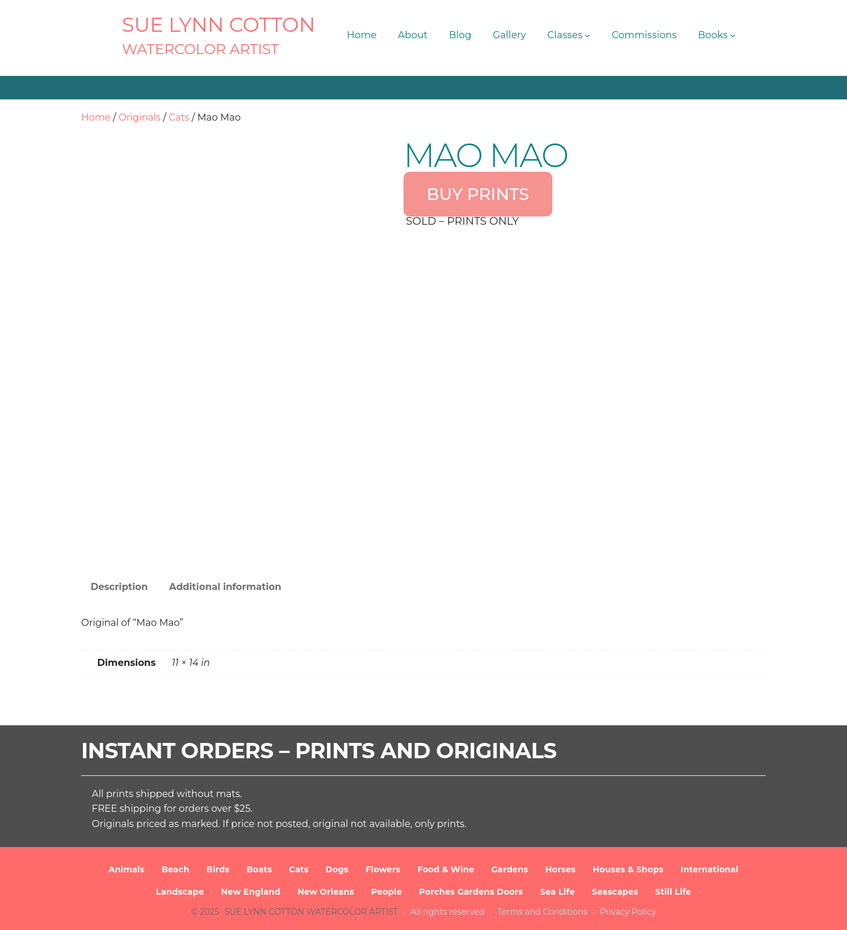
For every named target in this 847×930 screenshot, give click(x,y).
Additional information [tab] (225, 586)
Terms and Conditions (543, 911)
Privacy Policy (628, 911)
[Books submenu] (733, 35)
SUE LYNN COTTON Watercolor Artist (311, 911)
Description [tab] (119, 586)
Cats (179, 117)
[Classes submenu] (588, 35)
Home (96, 117)
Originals (139, 117)
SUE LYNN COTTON (218, 24)
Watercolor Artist (200, 49)
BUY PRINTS (477, 194)
